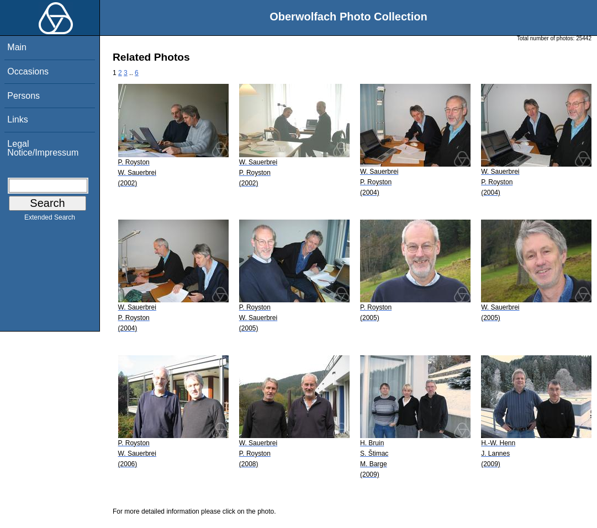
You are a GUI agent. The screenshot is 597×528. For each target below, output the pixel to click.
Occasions (28, 71)
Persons (23, 95)
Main (17, 47)
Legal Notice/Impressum (42, 148)
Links (17, 119)
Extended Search (49, 219)
